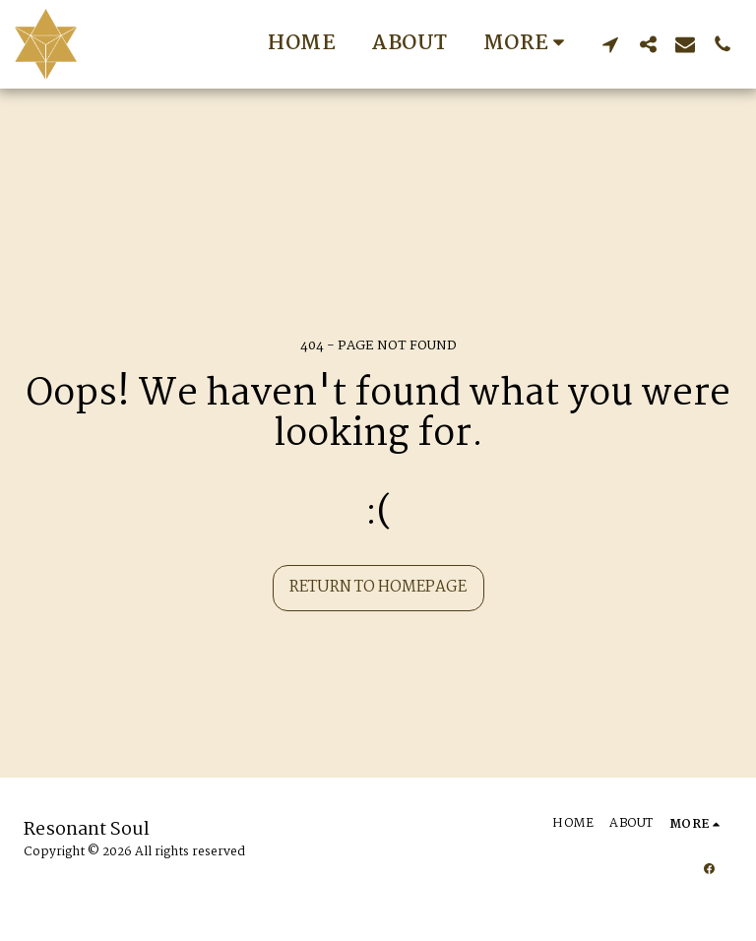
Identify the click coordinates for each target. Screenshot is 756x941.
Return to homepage (378, 587)
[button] (610, 43)
